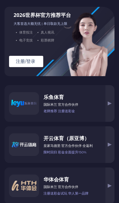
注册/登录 (26, 61)
